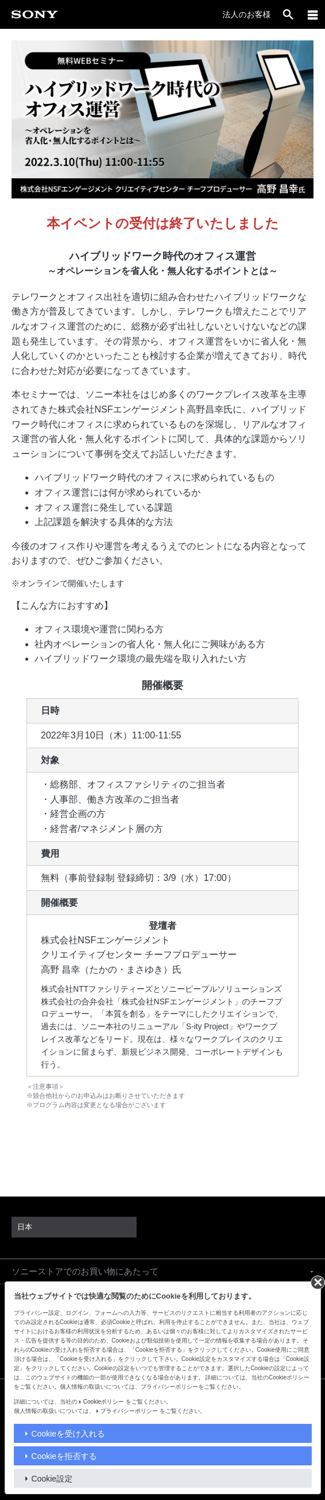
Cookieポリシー (103, 1401)
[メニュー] (313, 14)
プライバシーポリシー (129, 1411)
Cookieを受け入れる (68, 1433)
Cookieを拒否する (64, 1456)
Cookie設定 (52, 1478)
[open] (288, 14)
